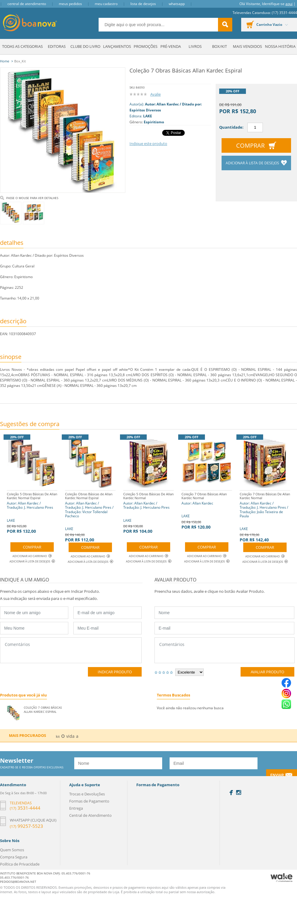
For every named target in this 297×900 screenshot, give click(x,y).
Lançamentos (117, 46)
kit (58, 736)
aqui (289, 3)
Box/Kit (219, 46)
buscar (225, 24)
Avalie (155, 94)
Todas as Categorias (22, 46)
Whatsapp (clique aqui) (33, 820)
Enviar (277, 775)
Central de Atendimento (26, 3)
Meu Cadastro (106, 3)
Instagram (238, 792)
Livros (195, 46)
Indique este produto (148, 143)
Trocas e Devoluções (87, 794)
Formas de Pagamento (89, 801)
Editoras (57, 46)
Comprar (250, 145)
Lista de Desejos (143, 3)
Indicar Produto (115, 671)
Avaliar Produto (267, 671)
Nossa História (280, 46)
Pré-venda (170, 46)
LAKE (147, 116)
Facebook (231, 792)
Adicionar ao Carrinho (32, 556)
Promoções (145, 46)
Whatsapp (177, 3)
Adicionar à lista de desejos (253, 163)
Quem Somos (12, 849)
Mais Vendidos (247, 46)
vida (70, 736)
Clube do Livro (85, 46)
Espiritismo (154, 121)
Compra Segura (13, 857)
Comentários (71, 650)
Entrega (76, 808)
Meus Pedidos (70, 3)
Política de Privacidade (20, 864)
